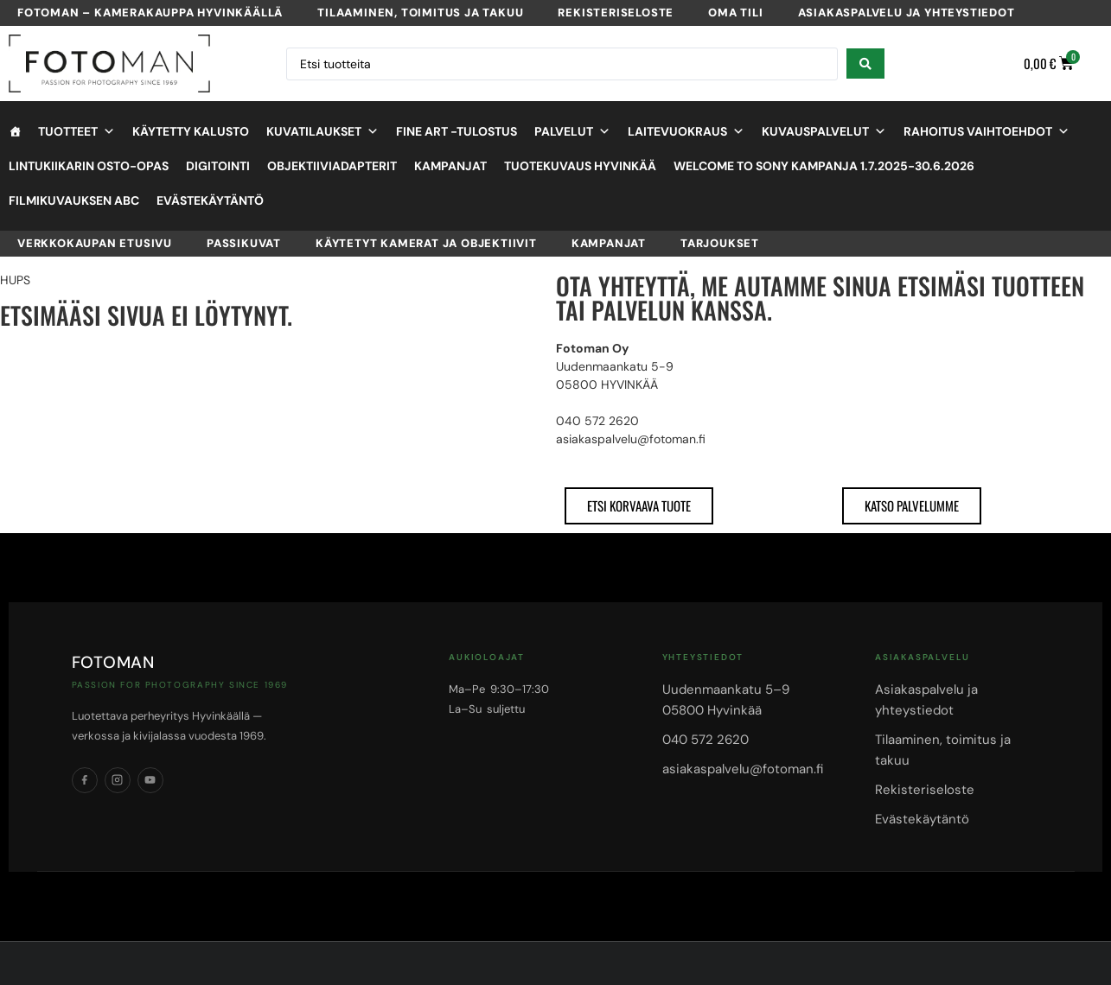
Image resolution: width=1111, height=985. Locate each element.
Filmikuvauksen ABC (74, 200)
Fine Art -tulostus (456, 131)
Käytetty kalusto (190, 131)
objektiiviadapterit (332, 166)
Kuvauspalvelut (824, 131)
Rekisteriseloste (616, 12)
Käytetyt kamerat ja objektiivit (426, 243)
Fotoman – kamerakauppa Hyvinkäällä (150, 12)
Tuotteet (76, 131)
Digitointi (218, 166)
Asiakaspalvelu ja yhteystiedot (906, 12)
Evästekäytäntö (210, 200)
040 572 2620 (705, 739)
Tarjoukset (719, 243)
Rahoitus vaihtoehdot (986, 131)
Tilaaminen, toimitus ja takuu (420, 12)
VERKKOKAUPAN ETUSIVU (94, 243)
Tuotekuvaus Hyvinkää (580, 166)
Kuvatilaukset (322, 131)
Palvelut (572, 131)
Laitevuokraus (686, 131)
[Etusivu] (14, 131)
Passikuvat (244, 243)
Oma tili (735, 12)
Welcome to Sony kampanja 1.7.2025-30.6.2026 (824, 166)
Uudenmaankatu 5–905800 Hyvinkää (725, 700)
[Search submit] (865, 63)
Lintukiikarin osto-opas (89, 166)
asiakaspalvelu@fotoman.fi (742, 769)
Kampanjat (450, 166)
